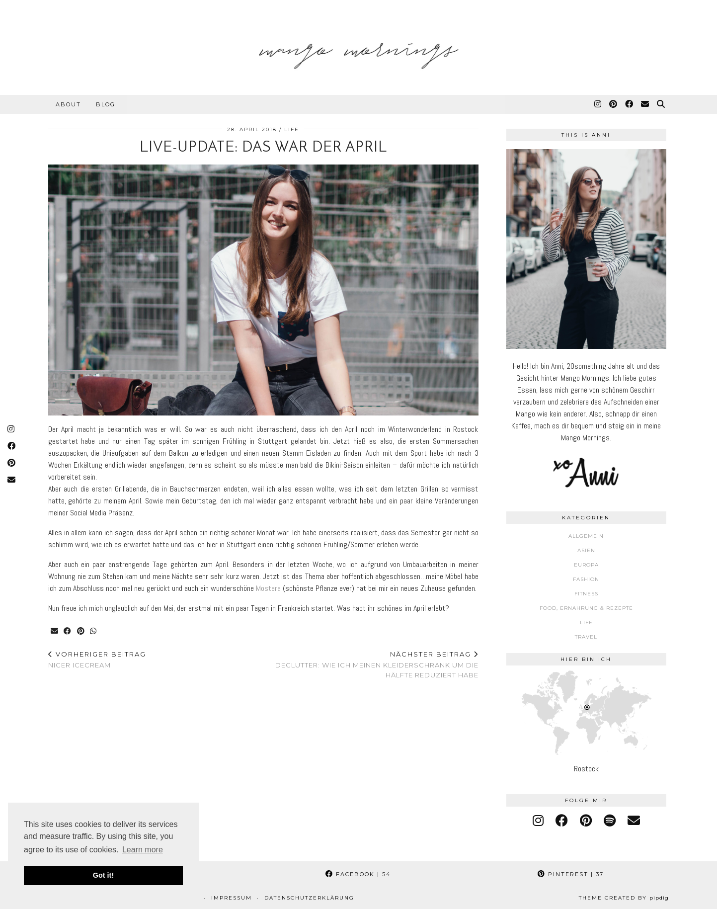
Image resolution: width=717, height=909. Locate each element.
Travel (586, 637)
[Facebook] (629, 104)
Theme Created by (624, 898)
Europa (586, 565)
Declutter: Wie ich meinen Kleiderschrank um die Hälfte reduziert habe (370, 664)
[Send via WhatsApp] (94, 631)
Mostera (268, 588)
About (68, 104)
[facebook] (562, 820)
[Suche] (661, 104)
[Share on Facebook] (68, 631)
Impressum (231, 898)
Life (291, 129)
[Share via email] (55, 631)
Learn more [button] (142, 849)
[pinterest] (586, 820)
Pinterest (571, 874)
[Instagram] (598, 104)
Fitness (586, 593)
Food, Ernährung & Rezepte (586, 608)
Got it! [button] (103, 875)
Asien (586, 550)
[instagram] (538, 820)
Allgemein (586, 536)
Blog (105, 104)
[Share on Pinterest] (81, 631)
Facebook (358, 874)
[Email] (645, 104)
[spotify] (610, 820)
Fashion (586, 579)
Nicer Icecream (97, 659)
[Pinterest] (613, 104)
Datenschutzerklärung (309, 898)
